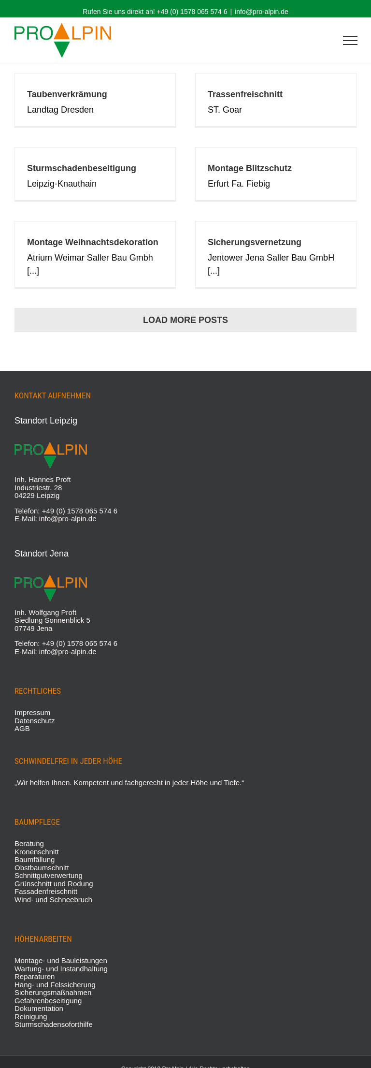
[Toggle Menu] (350, 40)
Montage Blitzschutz (250, 168)
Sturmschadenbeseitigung (81, 168)
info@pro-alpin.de (261, 11)
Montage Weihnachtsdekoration (92, 242)
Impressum (32, 712)
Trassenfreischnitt (245, 94)
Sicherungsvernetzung (254, 242)
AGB (22, 728)
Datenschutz (34, 721)
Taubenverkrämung (67, 94)
